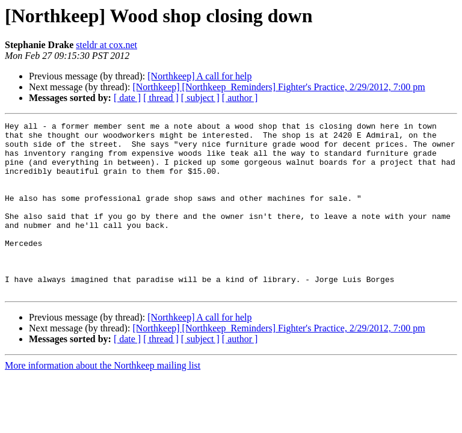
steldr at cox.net (106, 45)
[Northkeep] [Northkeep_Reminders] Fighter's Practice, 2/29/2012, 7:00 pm (278, 87)
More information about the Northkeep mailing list (102, 400)
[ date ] (127, 98)
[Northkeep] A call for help (199, 76)
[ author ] (240, 98)
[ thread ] (161, 98)
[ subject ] (200, 98)
